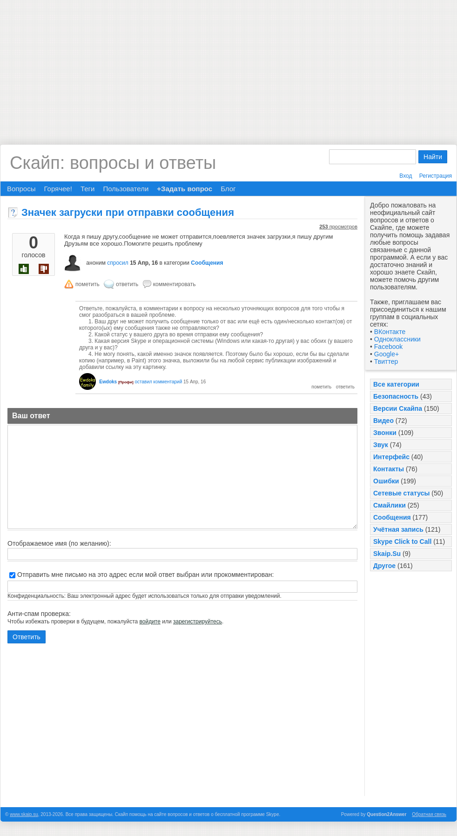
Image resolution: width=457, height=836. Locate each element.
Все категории (396, 384)
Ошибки (386, 481)
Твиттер (386, 361)
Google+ (386, 354)
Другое (384, 565)
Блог (228, 189)
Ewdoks (108, 381)
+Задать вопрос (184, 189)
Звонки (385, 432)
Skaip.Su (387, 553)
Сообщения (392, 517)
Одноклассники (397, 339)
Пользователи (125, 189)
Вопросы (21, 189)
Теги (88, 189)
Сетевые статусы (401, 493)
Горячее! (58, 189)
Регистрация (435, 176)
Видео (383, 420)
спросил (117, 263)
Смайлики (389, 505)
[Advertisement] (229, 65)
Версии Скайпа (397, 408)
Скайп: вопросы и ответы (113, 163)
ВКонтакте (389, 331)
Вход (405, 176)
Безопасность (395, 396)
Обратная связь (429, 814)
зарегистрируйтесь (197, 621)
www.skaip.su (24, 814)
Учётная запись (398, 529)
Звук (380, 444)
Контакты (388, 469)
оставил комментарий (158, 381)
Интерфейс (391, 457)
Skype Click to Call (402, 541)
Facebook (388, 346)
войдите (150, 621)
